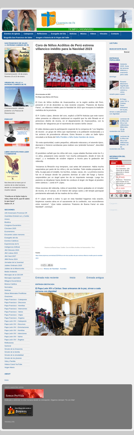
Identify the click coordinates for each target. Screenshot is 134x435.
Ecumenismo (10, 231)
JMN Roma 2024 (11, 259)
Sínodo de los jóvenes (13, 358)
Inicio (72, 277)
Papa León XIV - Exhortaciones (17, 327)
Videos (93, 34)
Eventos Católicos (11, 241)
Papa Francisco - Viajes (14, 315)
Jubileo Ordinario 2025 (13, 265)
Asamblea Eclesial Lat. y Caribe (17, 216)
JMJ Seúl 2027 (10, 256)
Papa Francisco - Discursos (15, 302)
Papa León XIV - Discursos (15, 324)
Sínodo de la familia (12, 352)
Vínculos (103, 34)
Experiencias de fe (12, 244)
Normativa (8, 287)
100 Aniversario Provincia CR (16, 213)
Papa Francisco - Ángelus (14, 318)
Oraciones (8, 296)
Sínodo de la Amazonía (14, 349)
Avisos (7, 219)
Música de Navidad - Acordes (55, 269)
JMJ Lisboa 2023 (11, 253)
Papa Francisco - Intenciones (16, 309)
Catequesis (28, 34)
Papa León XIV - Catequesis (15, 321)
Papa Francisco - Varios (14, 312)
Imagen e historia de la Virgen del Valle (52, 38)
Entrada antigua (95, 277)
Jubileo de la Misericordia (14, 269)
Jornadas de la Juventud (14, 262)
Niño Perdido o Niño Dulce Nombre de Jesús (74, 137)
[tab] (115, 162)
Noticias (73, 34)
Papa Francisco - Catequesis (16, 299)
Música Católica (11, 284)
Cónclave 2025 (10, 228)
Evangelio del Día (58, 34)
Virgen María (9, 367)
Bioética (8, 222)
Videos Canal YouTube (13, 364)
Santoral (8, 346)
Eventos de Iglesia (12, 34)
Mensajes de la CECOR (14, 275)
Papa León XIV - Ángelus (14, 340)
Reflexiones (42, 34)
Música (83, 34)
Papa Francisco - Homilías (15, 306)
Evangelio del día (11, 238)
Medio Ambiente (11, 272)
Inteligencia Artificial (12, 247)
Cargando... (114, 203)
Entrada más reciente (47, 277)
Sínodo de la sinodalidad (14, 355)
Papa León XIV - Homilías (14, 330)
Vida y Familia (10, 361)
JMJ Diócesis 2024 (12, 250)
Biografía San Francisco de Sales (18, 38)
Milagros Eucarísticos (13, 281)
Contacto (115, 34)
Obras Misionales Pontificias (15, 293)
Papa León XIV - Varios (14, 337)
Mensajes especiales (13, 278)
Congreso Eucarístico (13, 225)
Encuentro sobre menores (14, 235)
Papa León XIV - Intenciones (16, 333)
